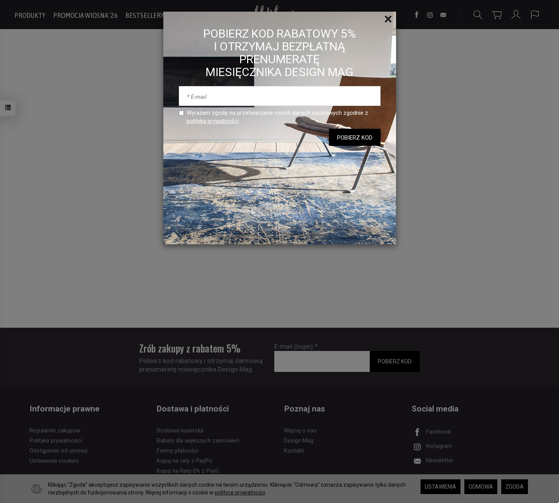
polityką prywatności (213, 121)
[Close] (388, 19)
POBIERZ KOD (354, 137)
